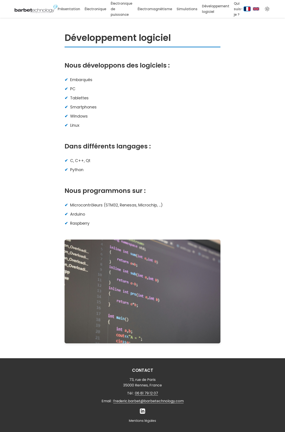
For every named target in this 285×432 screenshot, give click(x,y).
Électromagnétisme (155, 9)
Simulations (187, 9)
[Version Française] (247, 9)
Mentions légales (142, 420)
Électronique (95, 9)
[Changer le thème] (267, 8)
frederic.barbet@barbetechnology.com (148, 401)
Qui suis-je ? (238, 9)
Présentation (69, 9)
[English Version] (256, 8)
